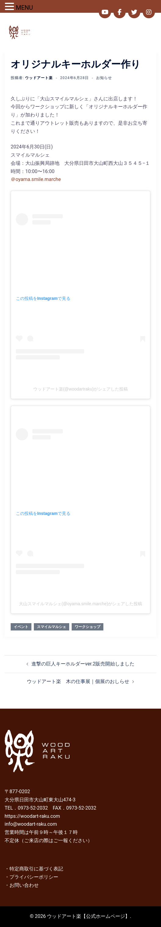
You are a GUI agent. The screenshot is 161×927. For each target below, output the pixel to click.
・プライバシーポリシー (31, 877)
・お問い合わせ (22, 885)
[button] (141, 32)
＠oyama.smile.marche (36, 179)
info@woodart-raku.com (31, 824)
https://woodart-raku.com (32, 816)
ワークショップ (87, 627)
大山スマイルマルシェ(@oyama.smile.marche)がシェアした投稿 (80, 603)
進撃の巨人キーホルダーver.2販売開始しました (82, 664)
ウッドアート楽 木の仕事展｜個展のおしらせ (78, 681)
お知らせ (104, 78)
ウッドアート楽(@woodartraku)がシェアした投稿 (80, 389)
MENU (24, 7)
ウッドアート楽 (39, 78)
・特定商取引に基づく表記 (34, 869)
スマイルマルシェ (51, 627)
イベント (21, 627)
